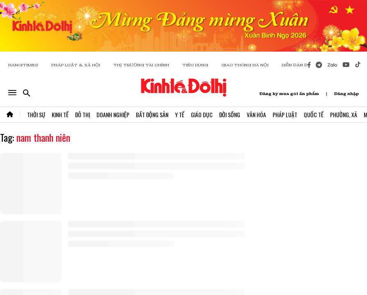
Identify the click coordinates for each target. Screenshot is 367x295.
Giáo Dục (202, 114)
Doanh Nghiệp (112, 114)
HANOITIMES (23, 65)
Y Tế (179, 114)
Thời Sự (36, 114)
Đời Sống (229, 114)
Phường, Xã (343, 114)
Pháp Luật (285, 114)
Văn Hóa (256, 114)
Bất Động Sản (152, 114)
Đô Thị (82, 114)
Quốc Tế (313, 114)
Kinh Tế (60, 114)
